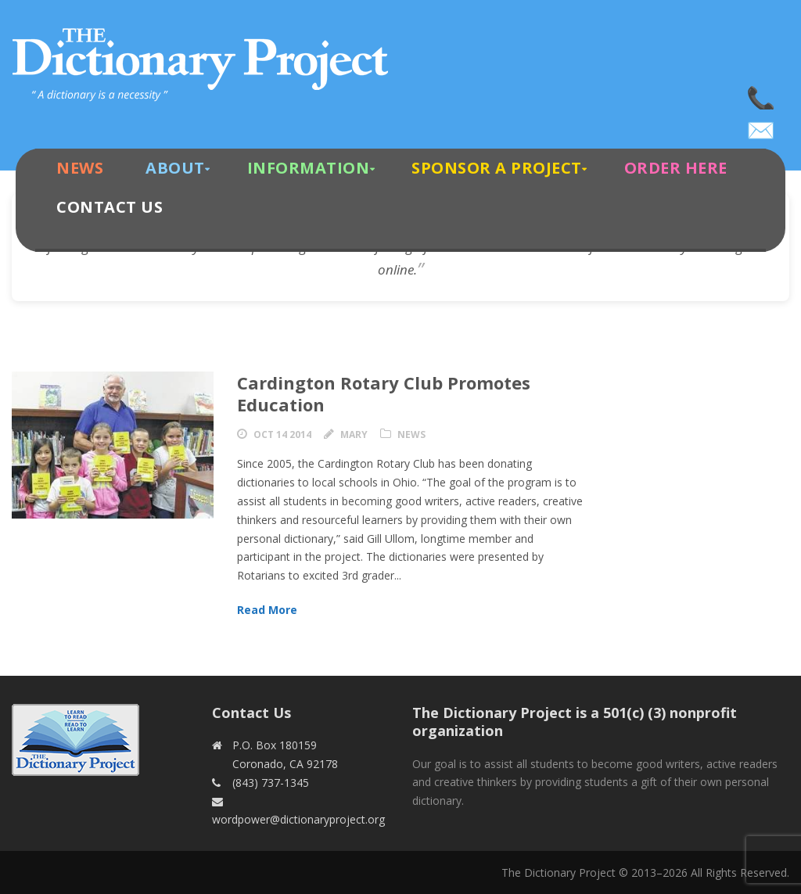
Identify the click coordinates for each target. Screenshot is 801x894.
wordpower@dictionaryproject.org (762, 125)
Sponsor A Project (496, 167)
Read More (267, 609)
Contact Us (109, 206)
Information (308, 167)
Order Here (675, 167)
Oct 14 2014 (282, 434)
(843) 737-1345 (762, 94)
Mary (354, 434)
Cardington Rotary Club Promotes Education (383, 394)
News (79, 167)
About (175, 167)
